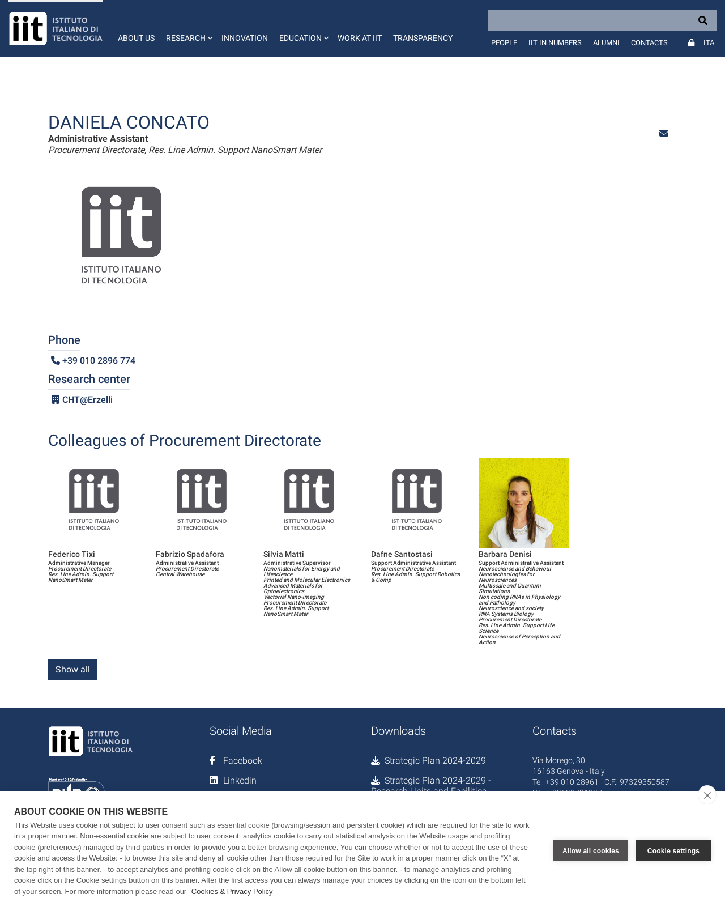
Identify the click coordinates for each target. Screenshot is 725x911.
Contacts (649, 43)
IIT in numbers (555, 43)
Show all (73, 669)
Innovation (244, 37)
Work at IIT (360, 37)
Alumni (606, 43)
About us (136, 37)
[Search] (602, 20)
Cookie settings (673, 851)
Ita (708, 43)
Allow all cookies (590, 851)
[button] (188, 28)
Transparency (423, 37)
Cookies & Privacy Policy (232, 891)
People (504, 43)
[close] (707, 794)
